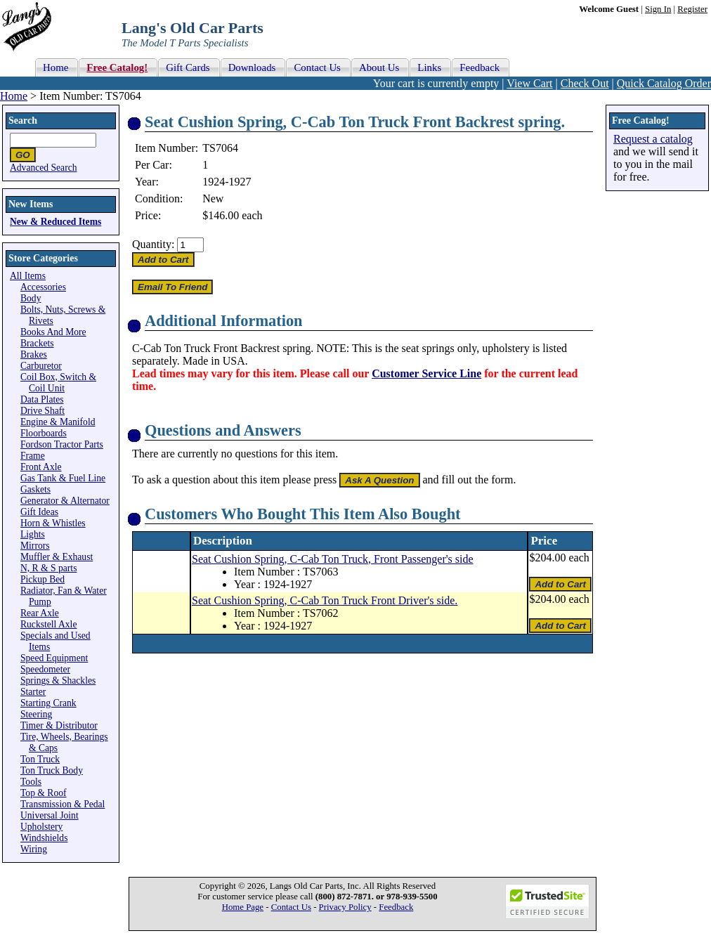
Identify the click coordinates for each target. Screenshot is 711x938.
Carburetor (41, 365)
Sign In (658, 9)
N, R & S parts (48, 568)
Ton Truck (40, 759)
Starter (33, 691)
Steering (36, 714)
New (212, 198)
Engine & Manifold (57, 422)
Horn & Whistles (53, 523)
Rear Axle (39, 613)
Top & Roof (43, 793)
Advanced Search (43, 167)
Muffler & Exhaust (56, 557)
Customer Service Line (426, 373)
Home (13, 96)
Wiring (33, 849)
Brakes (33, 354)
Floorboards (43, 433)
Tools (30, 781)
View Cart (529, 83)
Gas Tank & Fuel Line (62, 478)
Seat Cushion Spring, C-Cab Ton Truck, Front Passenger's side (333, 559)
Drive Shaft (42, 410)
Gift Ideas (39, 512)
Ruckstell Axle (48, 624)
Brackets (37, 343)
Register (692, 9)
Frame (32, 455)
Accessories (43, 287)
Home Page (242, 907)
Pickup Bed (42, 579)
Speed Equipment (54, 658)
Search (22, 120)
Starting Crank (48, 703)
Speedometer (45, 669)
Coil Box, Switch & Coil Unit (58, 382)
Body (30, 298)
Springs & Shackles (58, 680)
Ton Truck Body (51, 770)
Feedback (396, 907)
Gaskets (35, 489)
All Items (28, 276)
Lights (32, 534)
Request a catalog (653, 139)
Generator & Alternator (65, 500)
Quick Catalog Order (664, 83)
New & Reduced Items (55, 221)
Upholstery (41, 826)
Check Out (585, 83)
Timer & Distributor (59, 725)
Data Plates (42, 399)
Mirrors (35, 545)
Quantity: (153, 244)
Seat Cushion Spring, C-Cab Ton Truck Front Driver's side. (324, 600)
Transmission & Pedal (62, 804)
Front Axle (41, 467)
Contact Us (291, 907)
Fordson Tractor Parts (61, 444)
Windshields (43, 838)
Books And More (53, 332)
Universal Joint (49, 815)
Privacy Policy (345, 907)
